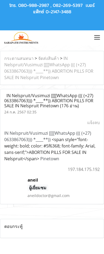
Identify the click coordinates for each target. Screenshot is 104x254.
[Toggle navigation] (97, 38)
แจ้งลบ (93, 122)
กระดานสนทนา (19, 58)
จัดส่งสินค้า (48, 58)
